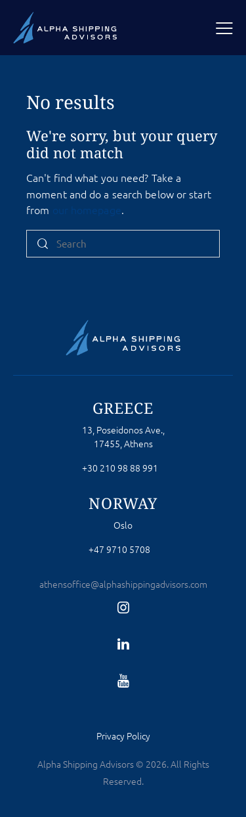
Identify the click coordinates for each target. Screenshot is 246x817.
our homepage (86, 209)
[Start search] (42, 244)
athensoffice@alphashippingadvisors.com (123, 583)
